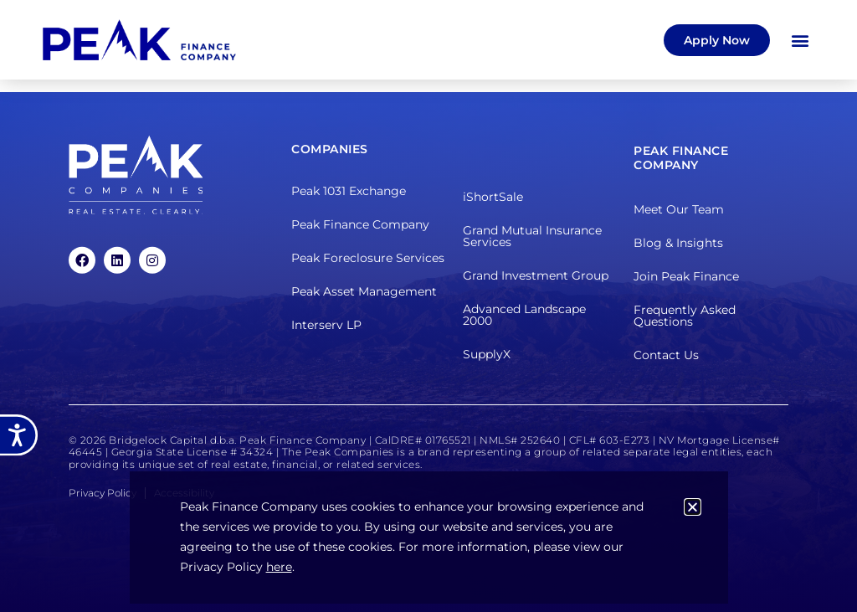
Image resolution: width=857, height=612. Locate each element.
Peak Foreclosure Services (367, 257)
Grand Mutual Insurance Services (532, 235)
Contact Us (666, 355)
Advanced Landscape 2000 (524, 314)
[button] (800, 40)
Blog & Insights (678, 242)
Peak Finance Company (360, 224)
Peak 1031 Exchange (348, 190)
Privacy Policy (102, 492)
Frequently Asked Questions (685, 315)
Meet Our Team (679, 209)
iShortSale (493, 195)
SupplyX (487, 353)
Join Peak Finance (686, 276)
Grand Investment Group (535, 274)
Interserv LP (326, 324)
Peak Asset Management (364, 291)
